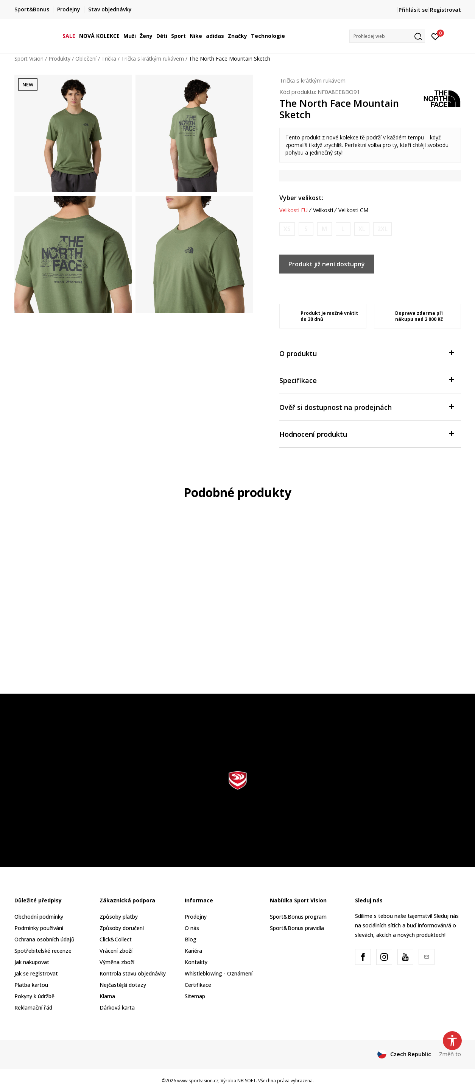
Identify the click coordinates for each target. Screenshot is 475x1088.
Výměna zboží (117, 962)
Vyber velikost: (301, 197)
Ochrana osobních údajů (44, 939)
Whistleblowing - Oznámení (218, 973)
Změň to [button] (450, 1054)
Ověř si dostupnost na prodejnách (366, 407)
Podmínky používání (38, 928)
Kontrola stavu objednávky (133, 973)
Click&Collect (116, 939)
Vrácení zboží (116, 950)
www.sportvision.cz (197, 1080)
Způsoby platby (119, 916)
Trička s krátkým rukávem (152, 58)
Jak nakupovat (31, 962)
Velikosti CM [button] (353, 210)
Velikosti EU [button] (293, 210)
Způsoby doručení (122, 928)
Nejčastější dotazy (123, 984)
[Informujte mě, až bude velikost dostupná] (287, 229)
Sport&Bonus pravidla (297, 928)
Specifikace (366, 380)
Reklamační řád (33, 1007)
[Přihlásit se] (435, 36)
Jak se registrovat (36, 973)
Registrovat (445, 9)
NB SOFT (246, 1080)
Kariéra (193, 950)
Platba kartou (31, 984)
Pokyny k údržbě (34, 996)
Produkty (59, 58)
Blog (190, 939)
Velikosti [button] (323, 210)
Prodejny (196, 916)
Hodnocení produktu (366, 433)
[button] (387, 36)
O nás (192, 928)
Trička (108, 58)
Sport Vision (29, 58)
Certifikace (198, 984)
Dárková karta (117, 1007)
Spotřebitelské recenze (43, 950)
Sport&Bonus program (298, 916)
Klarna (107, 996)
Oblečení (86, 58)
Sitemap (195, 996)
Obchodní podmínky (38, 916)
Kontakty (196, 962)
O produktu (366, 353)
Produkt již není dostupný (326, 264)
